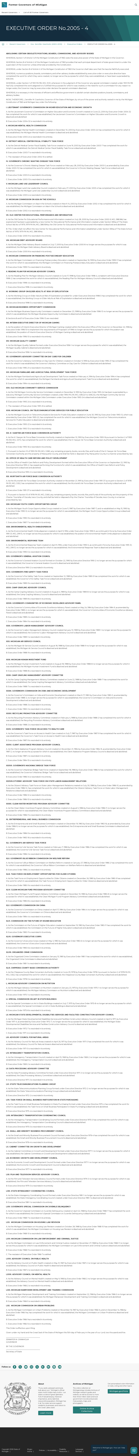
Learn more (45, 1413)
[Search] (136, 4)
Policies (42, 1450)
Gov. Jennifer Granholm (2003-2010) (46, 44)
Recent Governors (11, 12)
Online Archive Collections (87, 1410)
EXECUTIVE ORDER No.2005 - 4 (101, 44)
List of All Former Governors (36, 12)
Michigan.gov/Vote (118, 1391)
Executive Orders (74, 44)
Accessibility (52, 1450)
